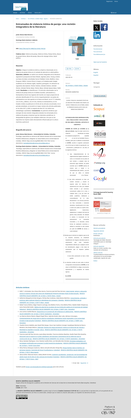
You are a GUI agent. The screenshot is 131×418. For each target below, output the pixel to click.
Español (95, 75)
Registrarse (109, 1)
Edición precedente (99, 228)
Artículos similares (22, 287)
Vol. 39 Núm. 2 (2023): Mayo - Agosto (38, 18)
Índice (95, 261)
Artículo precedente (99, 238)
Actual (15, 12)
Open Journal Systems (100, 62)
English (95, 72)
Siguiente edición (98, 231)
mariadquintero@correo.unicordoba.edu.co (36, 143)
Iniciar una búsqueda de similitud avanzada (39, 367)
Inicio (17, 18)
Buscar (114, 12)
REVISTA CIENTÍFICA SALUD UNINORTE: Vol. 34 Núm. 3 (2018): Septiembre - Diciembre (59, 339)
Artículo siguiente (98, 246)
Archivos (22, 12)
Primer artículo (98, 234)
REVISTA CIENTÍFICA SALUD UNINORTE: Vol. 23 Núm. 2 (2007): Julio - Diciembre (51, 309)
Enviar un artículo (100, 96)
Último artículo (97, 252)
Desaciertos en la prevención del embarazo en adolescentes (55, 311)
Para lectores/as (97, 49)
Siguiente (83, 363)
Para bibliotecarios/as (99, 54)
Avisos (30, 12)
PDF (78, 68)
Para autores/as (97, 51)
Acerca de (38, 12)
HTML (70, 68)
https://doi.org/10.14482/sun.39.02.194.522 (32, 48)
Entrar (116, 1)
